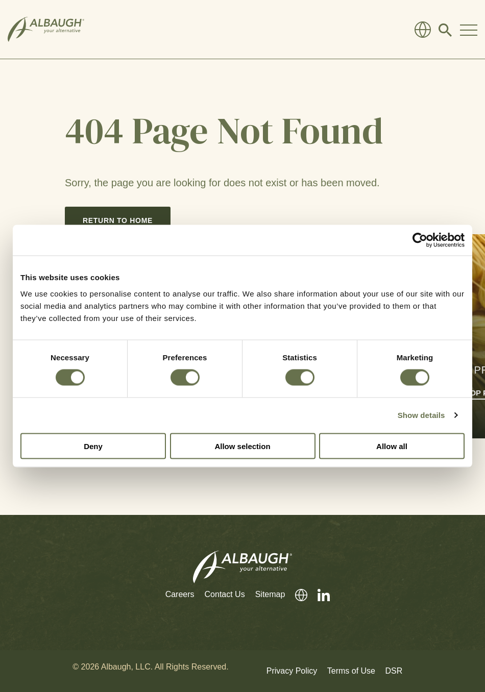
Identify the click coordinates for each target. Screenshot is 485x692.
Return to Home (118, 220)
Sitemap (270, 594)
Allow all (391, 445)
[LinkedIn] (318, 594)
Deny (93, 445)
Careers (180, 594)
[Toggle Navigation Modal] (468, 29)
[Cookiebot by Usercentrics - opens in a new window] (420, 240)
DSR (393, 670)
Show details (421, 415)
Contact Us (225, 594)
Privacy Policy (292, 670)
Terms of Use (351, 670)
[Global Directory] (423, 29)
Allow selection (242, 445)
